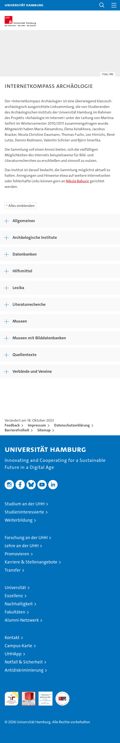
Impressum (37, 425)
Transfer (13, 570)
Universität (15, 587)
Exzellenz (14, 596)
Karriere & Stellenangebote (31, 562)
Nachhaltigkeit (19, 604)
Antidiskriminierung (24, 670)
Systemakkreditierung (62, 694)
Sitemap (44, 430)
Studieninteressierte (24, 512)
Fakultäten (15, 612)
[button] (102, 5)
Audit (26, 694)
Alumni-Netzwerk (22, 620)
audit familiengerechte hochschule (12, 699)
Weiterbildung (18, 520)
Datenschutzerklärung (72, 425)
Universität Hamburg (24, 4)
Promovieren (17, 554)
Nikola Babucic (77, 181)
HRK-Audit (43, 696)
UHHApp (13, 654)
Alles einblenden (21, 205)
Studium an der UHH (25, 504)
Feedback (12, 425)
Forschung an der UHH (26, 537)
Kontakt (12, 637)
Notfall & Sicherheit (24, 662)
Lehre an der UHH (22, 546)
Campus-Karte (18, 646)
